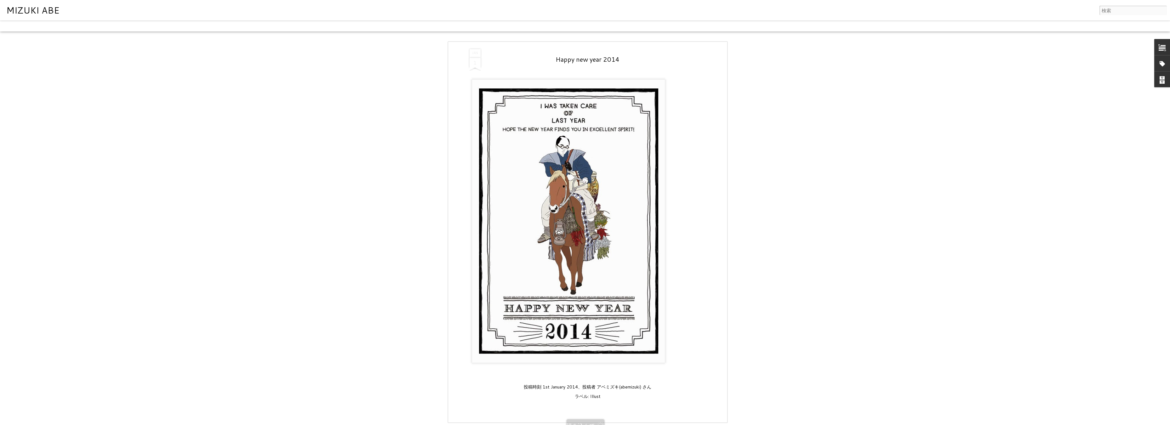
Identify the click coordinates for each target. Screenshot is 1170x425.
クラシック (14, 26)
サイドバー (112, 26)
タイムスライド (183, 26)
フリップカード (45, 26)
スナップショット (145, 26)
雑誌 (70, 26)
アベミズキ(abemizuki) (619, 386)
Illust (595, 396)
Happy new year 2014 (587, 58)
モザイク (88, 26)
